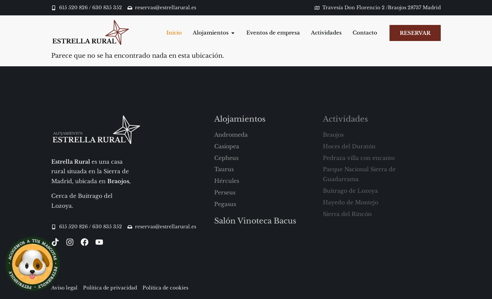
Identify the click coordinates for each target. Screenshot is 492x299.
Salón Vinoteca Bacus (255, 221)
